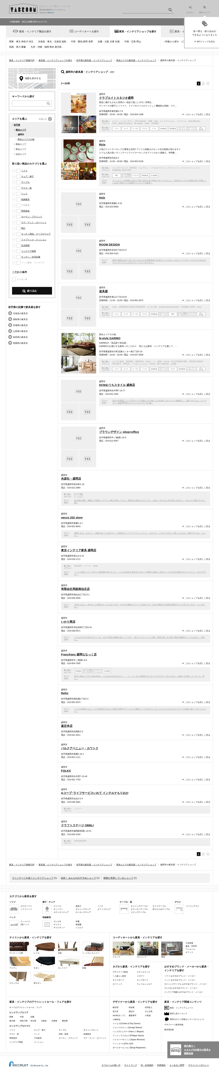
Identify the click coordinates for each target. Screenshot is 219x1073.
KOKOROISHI (80, 841)
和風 (93, 963)
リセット (43, 119)
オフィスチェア (104, 909)
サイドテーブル (159, 906)
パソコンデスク (192, 906)
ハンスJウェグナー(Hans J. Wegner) (128, 1031)
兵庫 (112, 41)
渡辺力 (131, 1011)
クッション (39, 1042)
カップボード (142, 980)
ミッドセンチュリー (93, 948)
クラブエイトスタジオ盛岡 (116, 97)
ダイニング (147, 950)
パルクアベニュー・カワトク (79, 748)
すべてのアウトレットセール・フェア (25, 1007)
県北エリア (21, 149)
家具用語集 (169, 1030)
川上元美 (148, 1011)
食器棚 (78, 924)
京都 (117, 41)
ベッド (24, 193)
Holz (102, 197)
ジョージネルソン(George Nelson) (127, 1027)
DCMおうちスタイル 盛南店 (117, 385)
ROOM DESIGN (109, 244)
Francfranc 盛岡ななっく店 (79, 654)
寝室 (172, 950)
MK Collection (163, 364)
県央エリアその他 (26, 139)
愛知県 (65, 1021)
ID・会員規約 (147, 1065)
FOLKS (66, 770)
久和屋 (173, 364)
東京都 (12, 1021)
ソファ (24, 171)
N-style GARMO (109, 338)
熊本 (52, 47)
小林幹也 (116, 1019)
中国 (126, 41)
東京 (18, 41)
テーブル (25, 182)
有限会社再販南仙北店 (75, 589)
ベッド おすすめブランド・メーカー (179, 980)
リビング (123, 950)
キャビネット (59, 927)
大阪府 (44, 1021)
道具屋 (103, 291)
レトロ (44, 948)
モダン (44, 963)
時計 (23, 228)
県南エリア (21, 144)
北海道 (57, 41)
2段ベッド (24, 924)
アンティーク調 (20, 948)
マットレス (25, 921)
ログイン (190, 10)
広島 (133, 41)
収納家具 (25, 199)
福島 (64, 41)
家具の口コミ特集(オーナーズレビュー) (187, 1019)
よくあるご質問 (176, 1065)
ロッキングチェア (83, 912)
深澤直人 (148, 1007)
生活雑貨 (25, 245)
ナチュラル (20, 978)
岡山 (138, 41)
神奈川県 (24, 1021)
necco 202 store (72, 517)
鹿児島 (58, 47)
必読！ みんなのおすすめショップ (78, 878)
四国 (11, 47)
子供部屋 (189, 943)
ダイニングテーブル (139, 906)
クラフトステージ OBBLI (77, 825)
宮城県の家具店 (20, 325)
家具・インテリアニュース (181, 1008)
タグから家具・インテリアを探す (131, 966)
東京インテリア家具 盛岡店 (78, 550)
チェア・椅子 (27, 176)
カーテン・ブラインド (31, 216)
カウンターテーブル (139, 909)
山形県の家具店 (20, 331)
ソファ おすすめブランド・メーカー (179, 976)
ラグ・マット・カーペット (33, 222)
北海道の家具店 (20, 313)
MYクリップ (204, 10)
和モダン (44, 978)
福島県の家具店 (20, 319)
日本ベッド (150, 361)
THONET (155, 123)
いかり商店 (68, 621)
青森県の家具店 (20, 343)
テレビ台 (57, 921)
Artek (147, 123)
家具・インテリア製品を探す (35, 31)
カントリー (68, 963)
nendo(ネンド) (119, 1015)
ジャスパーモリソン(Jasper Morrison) (129, 1040)
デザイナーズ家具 (120, 972)
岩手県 (17, 125)
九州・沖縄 (36, 47)
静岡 (85, 41)
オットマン (58, 909)
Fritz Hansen (140, 121)
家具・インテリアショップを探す (137, 31)
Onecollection (194, 121)
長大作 (115, 1011)
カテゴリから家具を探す (23, 896)
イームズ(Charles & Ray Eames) (126, 1023)
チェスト (57, 924)
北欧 (68, 948)
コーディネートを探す (86, 31)
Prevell (152, 364)
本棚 (77, 921)
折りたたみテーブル (161, 909)
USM (150, 121)
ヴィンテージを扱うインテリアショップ (32, 878)
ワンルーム (190, 949)
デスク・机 (26, 188)
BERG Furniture (125, 123)
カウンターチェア (61, 912)
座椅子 (78, 906)
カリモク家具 (118, 361)
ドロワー (140, 976)
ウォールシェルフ (144, 984)
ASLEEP (78, 566)
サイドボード (118, 980)
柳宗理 (115, 1007)
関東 (11, 41)
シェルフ (79, 927)
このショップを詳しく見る (197, 114)
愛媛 (23, 47)
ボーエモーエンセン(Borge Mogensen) (129, 1048)
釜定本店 (66, 725)
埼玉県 (33, 1021)
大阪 (106, 41)
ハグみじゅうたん (139, 364)
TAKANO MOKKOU (135, 361)
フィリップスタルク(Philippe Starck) (128, 1036)
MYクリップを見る (206, 41)
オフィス (189, 952)
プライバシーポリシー (198, 1065)
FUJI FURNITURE (179, 361)
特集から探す (172, 41)
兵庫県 (54, 1021)
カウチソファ (26, 906)
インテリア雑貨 (28, 251)
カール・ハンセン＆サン (122, 121)
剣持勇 (131, 1007)
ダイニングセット (91, 1030)
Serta (95, 566)
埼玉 (31, 41)
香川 (18, 47)
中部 (73, 41)
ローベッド (117, 984)
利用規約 (161, 1065)
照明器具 (25, 211)
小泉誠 (148, 1015)
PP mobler (138, 123)
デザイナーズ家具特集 (173, 1025)
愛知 (80, 41)
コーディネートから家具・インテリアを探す (137, 937)
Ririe (102, 144)
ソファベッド (26, 909)
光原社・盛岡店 (71, 478)
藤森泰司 (132, 1015)
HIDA (159, 361)
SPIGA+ (126, 364)
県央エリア (21, 130)
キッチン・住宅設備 (30, 257)
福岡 (46, 47)
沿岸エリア (21, 154)
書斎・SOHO (191, 946)
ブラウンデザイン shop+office (119, 431)
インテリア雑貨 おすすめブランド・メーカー (183, 992)
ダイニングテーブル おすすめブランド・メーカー (185, 984)
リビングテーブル (138, 912)
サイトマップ (130, 1065)
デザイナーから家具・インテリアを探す (135, 1001)
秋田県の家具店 (20, 337)
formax (167, 361)
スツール (57, 906)
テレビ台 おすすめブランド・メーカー (180, 988)
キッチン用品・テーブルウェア (36, 234)
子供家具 (38, 1038)
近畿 (100, 41)
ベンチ (100, 906)
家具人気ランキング (178, 1013)
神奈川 (24, 41)
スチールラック (143, 972)
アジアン (20, 963)
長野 (90, 41)
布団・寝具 (63, 1034)
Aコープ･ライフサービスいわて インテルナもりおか (95, 793)
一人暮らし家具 (119, 976)
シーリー (87, 566)
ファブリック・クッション (33, 239)
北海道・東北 (45, 41)
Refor (64, 693)
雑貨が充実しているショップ (118, 878)
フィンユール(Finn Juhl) (123, 1044)
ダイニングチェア (83, 909)
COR (114, 123)
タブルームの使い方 (111, 1065)
